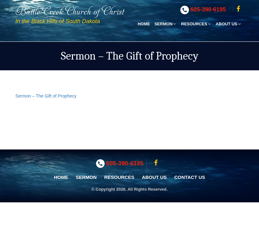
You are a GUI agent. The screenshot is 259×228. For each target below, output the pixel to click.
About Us (229, 24)
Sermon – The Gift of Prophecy (46, 95)
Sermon (165, 24)
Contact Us (189, 177)
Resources (196, 24)
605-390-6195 (208, 9)
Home (144, 24)
